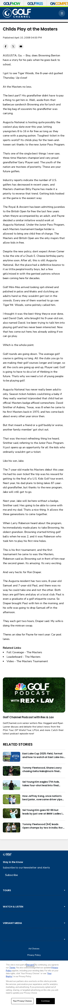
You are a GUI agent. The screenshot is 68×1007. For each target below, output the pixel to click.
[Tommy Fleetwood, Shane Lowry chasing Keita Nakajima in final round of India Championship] (11, 771)
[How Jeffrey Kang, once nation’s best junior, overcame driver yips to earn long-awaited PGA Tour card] (11, 799)
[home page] (17, 13)
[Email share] (21, 46)
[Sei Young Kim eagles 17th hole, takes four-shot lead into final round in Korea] (11, 785)
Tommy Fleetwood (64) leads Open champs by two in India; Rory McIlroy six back (43, 826)
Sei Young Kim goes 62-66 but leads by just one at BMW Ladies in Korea (43, 811)
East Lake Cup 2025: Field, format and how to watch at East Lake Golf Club (43, 755)
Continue (45, 1001)
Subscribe (11, 875)
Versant (30, 965)
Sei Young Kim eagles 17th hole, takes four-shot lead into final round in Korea (41, 783)
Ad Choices (33, 948)
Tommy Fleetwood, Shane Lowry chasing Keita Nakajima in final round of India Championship (42, 769)
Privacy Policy (34, 955)
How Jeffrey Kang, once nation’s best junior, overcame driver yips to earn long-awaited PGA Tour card (42, 797)
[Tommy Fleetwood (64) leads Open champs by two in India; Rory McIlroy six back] (11, 827)
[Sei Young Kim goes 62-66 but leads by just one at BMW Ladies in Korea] (11, 813)
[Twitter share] (13, 46)
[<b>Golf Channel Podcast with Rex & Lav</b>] (34, 694)
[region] (34, 984)
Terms (12, 967)
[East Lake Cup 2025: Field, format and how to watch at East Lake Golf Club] (11, 757)
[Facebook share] (5, 46)
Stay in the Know (13, 862)
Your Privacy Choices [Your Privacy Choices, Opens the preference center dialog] (22, 1001)
